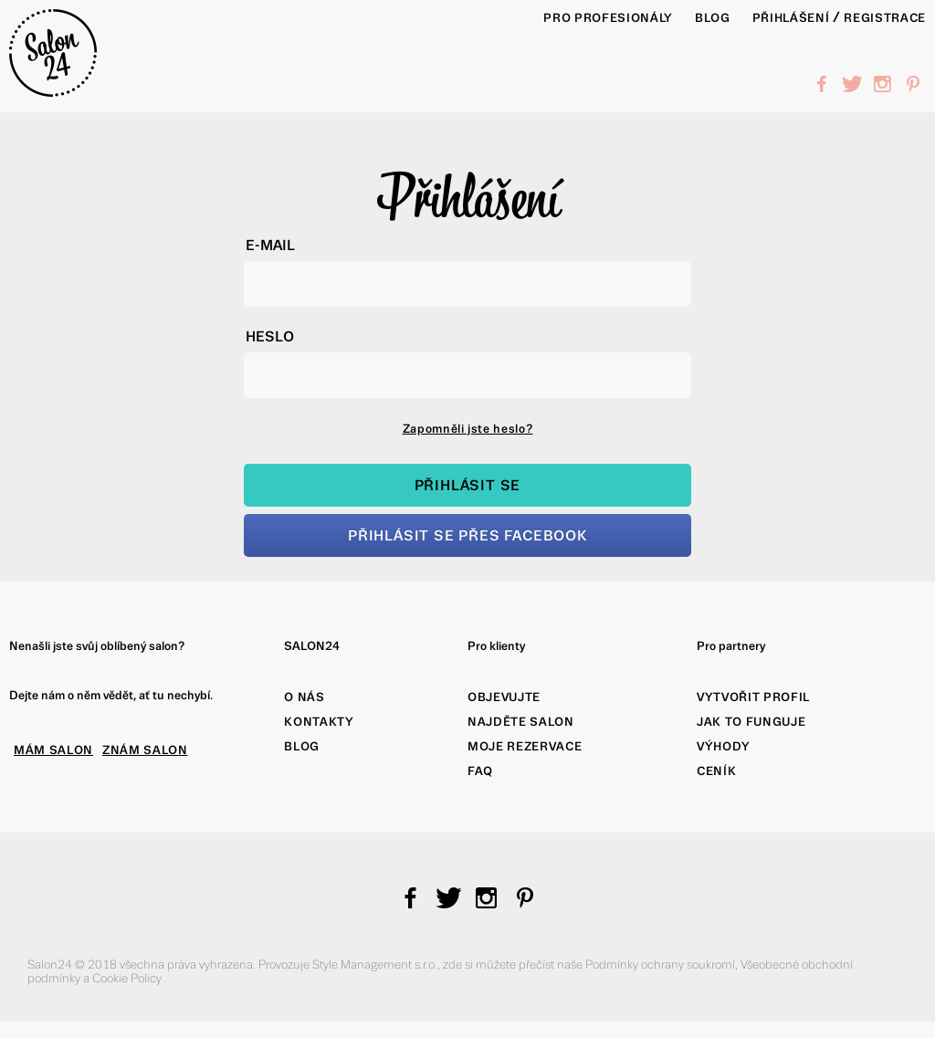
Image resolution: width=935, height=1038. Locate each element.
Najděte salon (521, 722)
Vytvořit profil (753, 697)
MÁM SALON (53, 750)
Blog (302, 746)
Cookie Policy (128, 978)
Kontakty (318, 722)
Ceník (716, 771)
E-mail (270, 245)
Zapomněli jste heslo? (468, 428)
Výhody (724, 746)
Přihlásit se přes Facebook (467, 535)
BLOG (712, 18)
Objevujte (504, 697)
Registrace (885, 18)
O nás (304, 697)
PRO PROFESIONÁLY (608, 18)
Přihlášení (791, 18)
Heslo (270, 336)
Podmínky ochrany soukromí (660, 964)
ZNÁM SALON (145, 750)
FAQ (480, 771)
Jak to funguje (751, 722)
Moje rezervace (525, 746)
